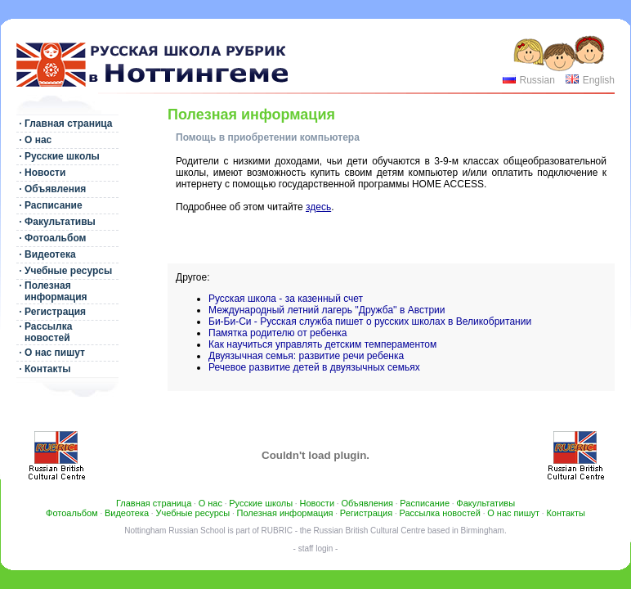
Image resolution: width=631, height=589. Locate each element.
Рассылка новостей (440, 513)
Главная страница (153, 503)
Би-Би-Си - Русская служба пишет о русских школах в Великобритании (369, 321)
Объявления (367, 503)
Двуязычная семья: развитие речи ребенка (306, 356)
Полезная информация (285, 513)
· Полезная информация (51, 291)
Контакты (565, 513)
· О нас (33, 140)
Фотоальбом (72, 513)
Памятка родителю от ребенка (277, 333)
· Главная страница (64, 123)
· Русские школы (58, 156)
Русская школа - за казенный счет (285, 298)
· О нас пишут (50, 352)
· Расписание (49, 205)
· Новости (40, 172)
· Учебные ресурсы (64, 271)
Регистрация (366, 513)
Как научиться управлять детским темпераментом (322, 344)
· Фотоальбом (51, 238)
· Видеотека (46, 254)
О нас (210, 503)
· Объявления (51, 189)
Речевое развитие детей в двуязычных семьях (314, 367)
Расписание (425, 503)
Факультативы (485, 503)
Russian (536, 80)
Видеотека (127, 513)
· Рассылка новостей (44, 332)
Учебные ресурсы (192, 513)
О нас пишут (513, 513)
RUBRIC (277, 530)
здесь (318, 207)
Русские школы (261, 503)
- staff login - (315, 548)
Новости (316, 503)
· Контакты (43, 369)
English (599, 80)
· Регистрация (51, 311)
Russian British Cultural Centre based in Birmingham (409, 530)
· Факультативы (56, 221)
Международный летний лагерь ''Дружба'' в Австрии (326, 310)
